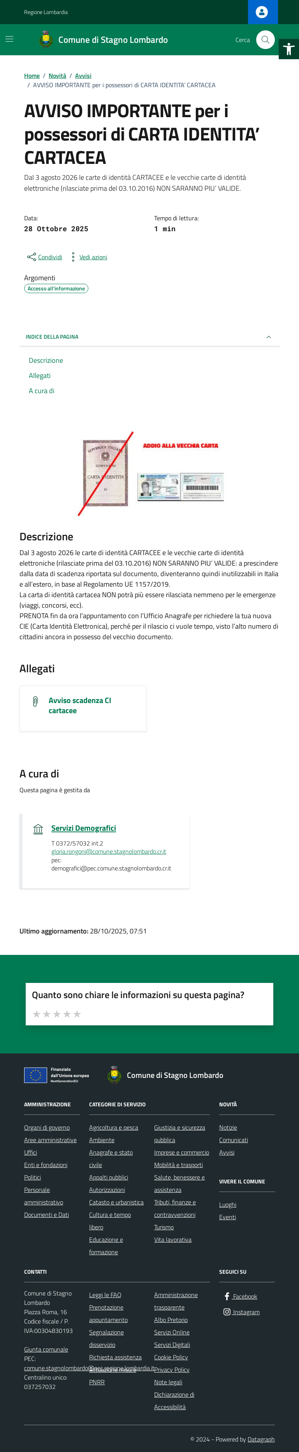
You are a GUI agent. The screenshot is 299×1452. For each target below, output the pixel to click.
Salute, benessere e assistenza (179, 1183)
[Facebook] (239, 1296)
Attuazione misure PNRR (112, 1376)
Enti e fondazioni (45, 1164)
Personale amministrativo (43, 1196)
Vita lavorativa (173, 1239)
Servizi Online (172, 1332)
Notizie (228, 1127)
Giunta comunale (46, 1349)
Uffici (30, 1152)
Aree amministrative (50, 1139)
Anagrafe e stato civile (111, 1158)
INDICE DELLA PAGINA (149, 337)
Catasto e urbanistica (116, 1202)
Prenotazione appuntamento (108, 1313)
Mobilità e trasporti (178, 1164)
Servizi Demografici (83, 828)
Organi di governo (47, 1127)
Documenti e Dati (46, 1214)
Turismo (164, 1227)
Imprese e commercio (181, 1152)
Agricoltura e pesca (113, 1127)
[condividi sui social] (44, 257)
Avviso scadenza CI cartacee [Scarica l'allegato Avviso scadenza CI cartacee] (80, 705)
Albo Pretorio (171, 1319)
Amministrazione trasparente (176, 1301)
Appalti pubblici (108, 1177)
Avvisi (226, 1152)
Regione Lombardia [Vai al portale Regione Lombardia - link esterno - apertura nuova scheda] (46, 12)
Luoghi (227, 1204)
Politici (32, 1177)
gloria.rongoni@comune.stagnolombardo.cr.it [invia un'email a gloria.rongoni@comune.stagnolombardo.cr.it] (108, 851)
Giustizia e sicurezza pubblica (179, 1133)
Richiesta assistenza (115, 1357)
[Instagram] (241, 1312)
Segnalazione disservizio (106, 1338)
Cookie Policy (171, 1357)
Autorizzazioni (107, 1189)
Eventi (227, 1217)
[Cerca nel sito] (265, 39)
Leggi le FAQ (105, 1294)
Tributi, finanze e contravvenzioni (175, 1208)
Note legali (168, 1382)
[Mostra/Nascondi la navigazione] (9, 39)
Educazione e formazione (106, 1246)
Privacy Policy (172, 1369)
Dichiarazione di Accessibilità (174, 1401)
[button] (289, 49)
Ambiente (101, 1139)
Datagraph (261, 1439)
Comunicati (233, 1139)
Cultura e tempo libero (110, 1221)
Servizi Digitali (172, 1344)
